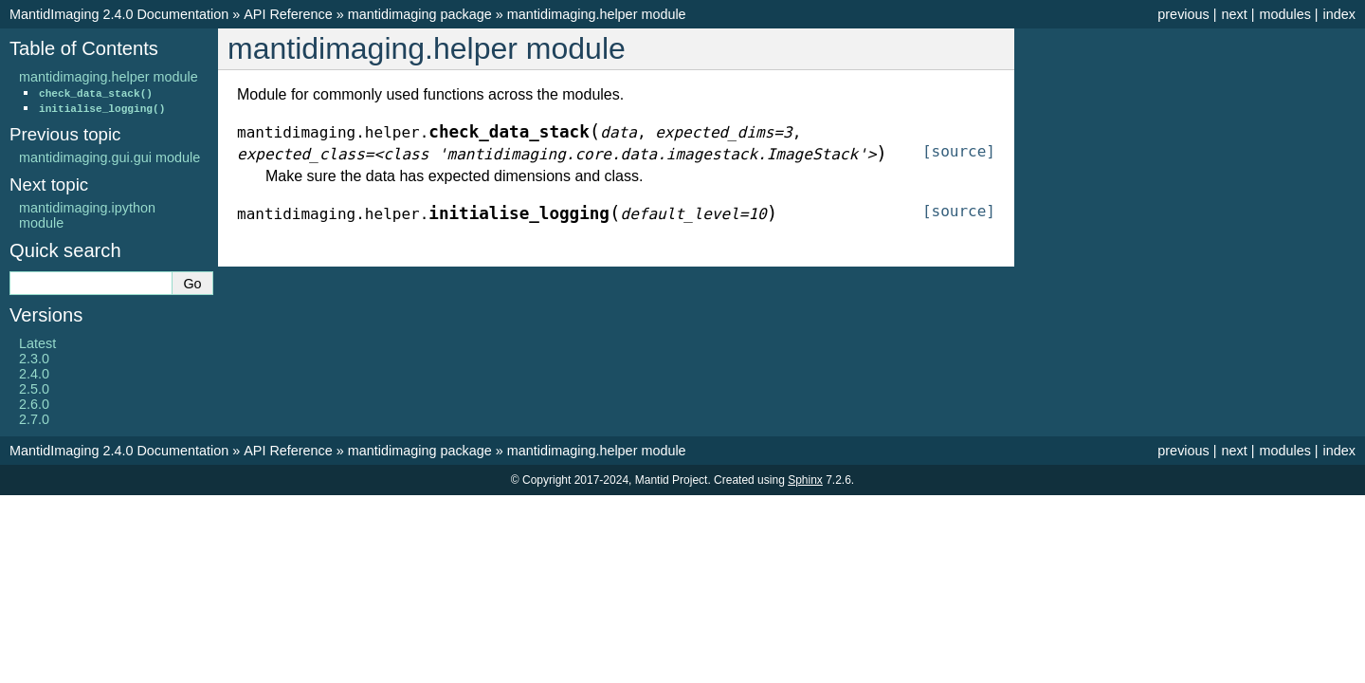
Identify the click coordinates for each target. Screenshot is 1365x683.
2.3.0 (34, 358)
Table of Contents (83, 48)
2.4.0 (34, 373)
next (1234, 14)
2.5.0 (34, 389)
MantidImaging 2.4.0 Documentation (118, 14)
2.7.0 (34, 419)
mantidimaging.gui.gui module (109, 157)
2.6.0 (34, 404)
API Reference (288, 14)
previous (1183, 14)
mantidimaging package (420, 14)
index (1339, 14)
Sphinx (805, 480)
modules (1284, 14)
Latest (37, 343)
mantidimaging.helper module (596, 14)
